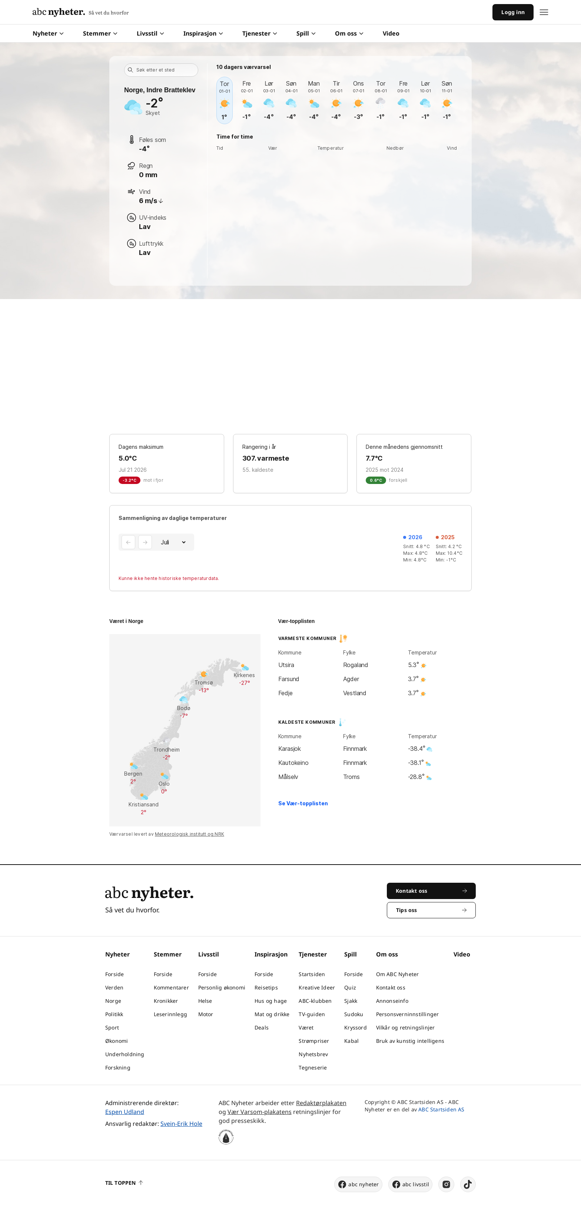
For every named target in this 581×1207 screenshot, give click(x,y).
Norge (113, 1000)
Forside (114, 974)
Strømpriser (314, 1040)
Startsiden (312, 974)
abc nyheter (358, 1184)
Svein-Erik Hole (181, 1124)
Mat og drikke (272, 1014)
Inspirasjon (203, 33)
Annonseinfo (392, 1000)
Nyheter (48, 33)
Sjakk (350, 1000)
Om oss (349, 33)
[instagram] (446, 1184)
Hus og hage (271, 1000)
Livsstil (150, 33)
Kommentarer (171, 987)
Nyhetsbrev (313, 1054)
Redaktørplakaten (321, 1103)
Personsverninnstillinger (407, 1014)
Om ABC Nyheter (397, 974)
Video (391, 33)
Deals (262, 1027)
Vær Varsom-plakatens (260, 1112)
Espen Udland (124, 1112)
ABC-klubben (315, 1000)
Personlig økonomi (221, 987)
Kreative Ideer (317, 987)
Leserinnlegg (170, 1014)
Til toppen (124, 1182)
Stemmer (100, 33)
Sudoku (353, 1014)
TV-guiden (312, 1014)
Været (306, 1027)
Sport (112, 1027)
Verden (114, 987)
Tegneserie (313, 1067)
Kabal (351, 1040)
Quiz (350, 987)
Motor (205, 1014)
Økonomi (116, 1040)
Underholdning (125, 1054)
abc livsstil (410, 1184)
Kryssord (355, 1027)
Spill (306, 33)
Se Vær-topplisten (303, 803)
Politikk (114, 1014)
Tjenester (259, 33)
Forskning (117, 1067)
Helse (205, 1000)
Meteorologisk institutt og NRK (189, 834)
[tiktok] (468, 1184)
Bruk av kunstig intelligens (410, 1040)
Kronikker (166, 1000)
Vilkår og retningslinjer (405, 1027)
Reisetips (266, 987)
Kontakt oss (390, 987)
